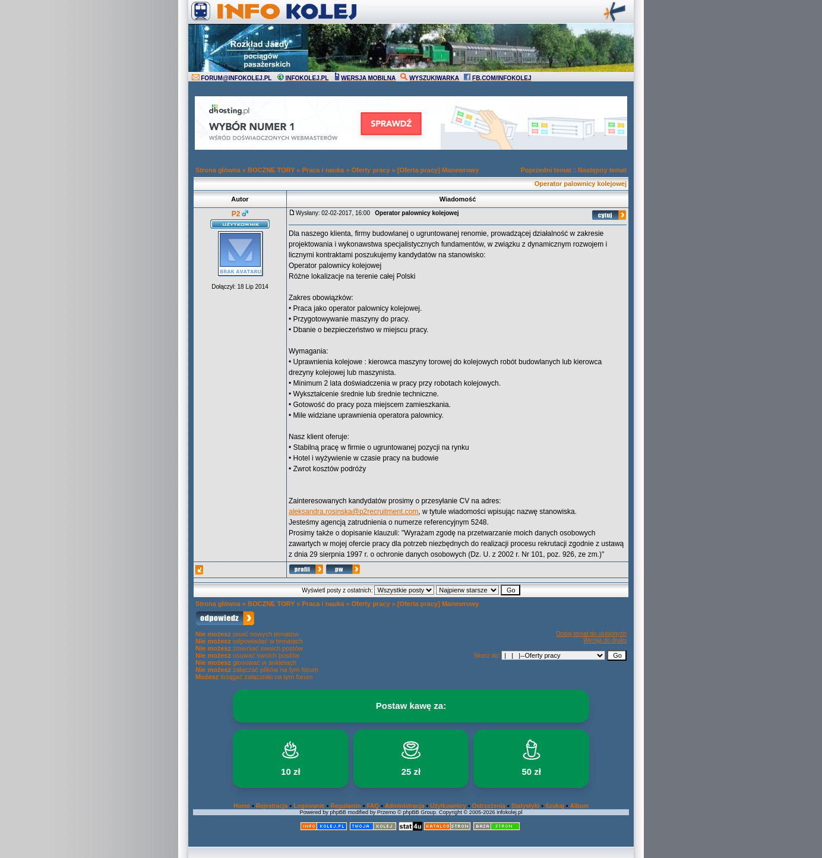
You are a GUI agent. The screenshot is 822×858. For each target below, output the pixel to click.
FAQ (373, 806)
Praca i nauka (323, 170)
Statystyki (525, 806)
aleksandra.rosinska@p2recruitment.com (353, 511)
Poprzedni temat (545, 170)
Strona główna (218, 170)
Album (579, 806)
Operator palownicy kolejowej (581, 183)
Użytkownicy (448, 806)
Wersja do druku (605, 640)
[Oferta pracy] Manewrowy (438, 170)
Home (241, 806)
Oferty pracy (371, 170)
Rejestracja (271, 806)
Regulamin (345, 806)
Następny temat (602, 170)
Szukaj (554, 806)
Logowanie (308, 806)
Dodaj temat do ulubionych (592, 633)
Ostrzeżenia (488, 806)
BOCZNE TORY (271, 170)
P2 (236, 214)
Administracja (404, 806)
